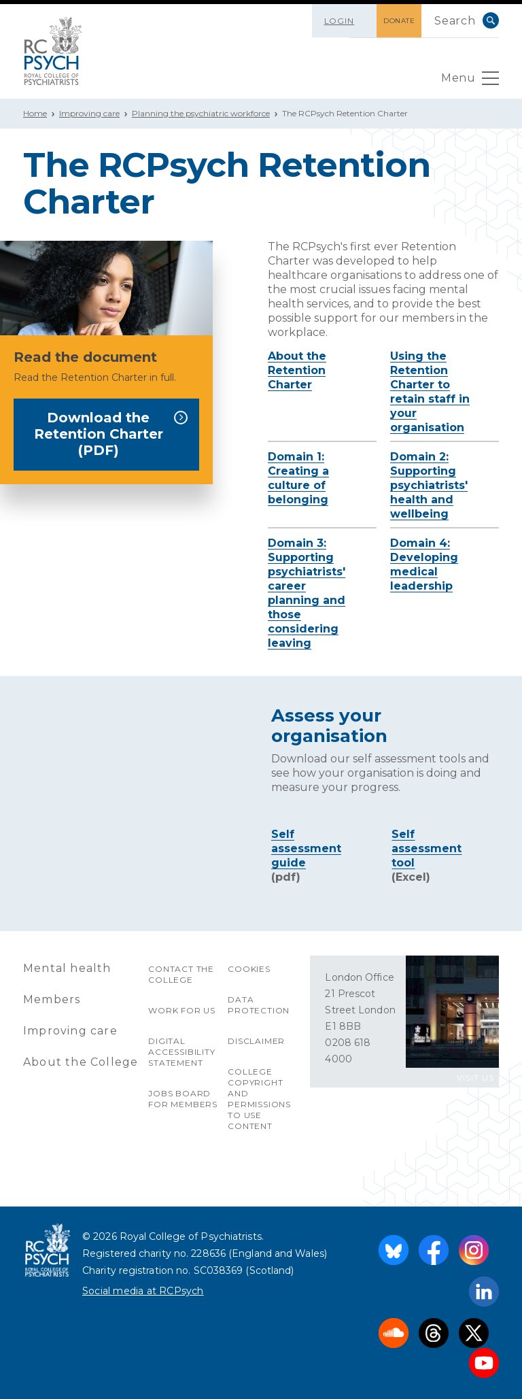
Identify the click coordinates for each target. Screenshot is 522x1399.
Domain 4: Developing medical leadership (424, 564)
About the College (80, 1062)
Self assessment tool (427, 848)
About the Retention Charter (297, 370)
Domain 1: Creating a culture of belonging (298, 478)
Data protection (259, 1004)
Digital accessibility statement (181, 1052)
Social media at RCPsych (143, 1291)
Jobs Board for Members (183, 1098)
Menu (470, 81)
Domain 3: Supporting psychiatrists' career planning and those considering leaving (306, 593)
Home (35, 113)
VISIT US (475, 1078)
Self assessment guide (306, 848)
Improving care (89, 113)
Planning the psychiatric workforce (201, 113)
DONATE (399, 20)
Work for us (181, 1010)
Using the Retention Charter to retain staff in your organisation (430, 392)
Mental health (67, 968)
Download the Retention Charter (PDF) (111, 433)
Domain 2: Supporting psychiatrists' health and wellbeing (429, 485)
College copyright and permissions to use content (259, 1098)
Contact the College (181, 974)
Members (51, 999)
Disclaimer (256, 1041)
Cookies (249, 969)
